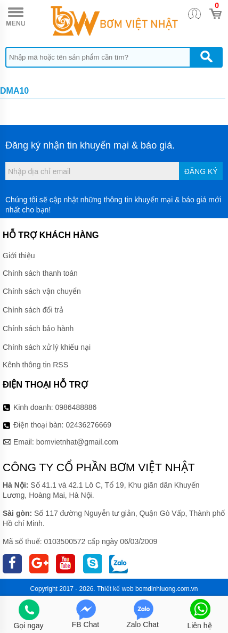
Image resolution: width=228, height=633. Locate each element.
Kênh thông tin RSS (35, 364)
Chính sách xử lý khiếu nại (47, 347)
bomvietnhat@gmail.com (77, 442)
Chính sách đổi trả (33, 310)
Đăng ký (201, 171)
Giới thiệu (19, 255)
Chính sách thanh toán (40, 273)
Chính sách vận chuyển (42, 291)
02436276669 (88, 425)
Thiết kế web (115, 589)
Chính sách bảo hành (38, 328)
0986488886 (76, 407)
